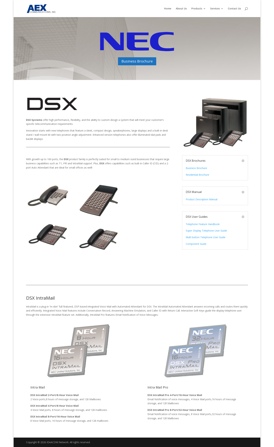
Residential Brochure (197, 174)
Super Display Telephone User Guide (206, 230)
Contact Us (234, 8)
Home (167, 8)
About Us (181, 8)
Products (196, 8)
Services (215, 8)
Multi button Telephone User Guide (205, 237)
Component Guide (196, 244)
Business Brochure (137, 61)
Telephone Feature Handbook (203, 224)
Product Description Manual (201, 199)
